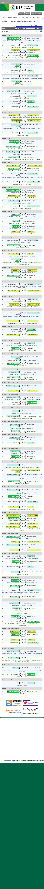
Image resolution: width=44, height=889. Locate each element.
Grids (27, 14)
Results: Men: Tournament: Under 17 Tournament (28, 26)
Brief (39, 14)
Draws (21, 14)
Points (34, 14)
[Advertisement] (20, 740)
